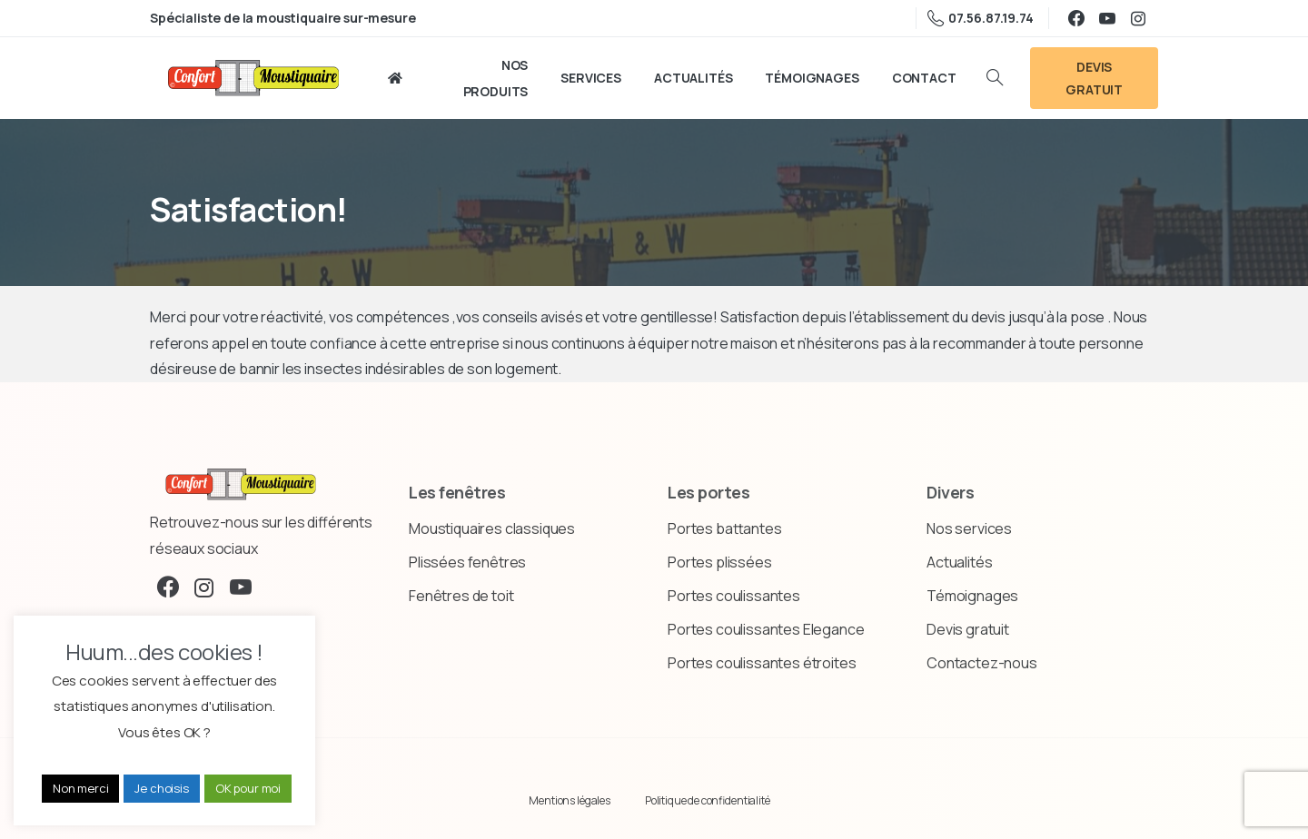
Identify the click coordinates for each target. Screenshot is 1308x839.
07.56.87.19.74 (980, 18)
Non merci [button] (81, 788)
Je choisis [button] (161, 788)
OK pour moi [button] (248, 788)
